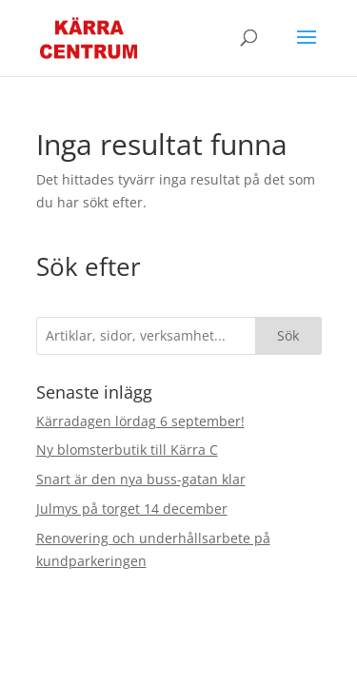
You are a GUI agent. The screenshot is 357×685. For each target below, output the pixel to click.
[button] (306, 49)
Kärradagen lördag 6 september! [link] (140, 421)
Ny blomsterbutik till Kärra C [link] (127, 449)
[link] (89, 37)
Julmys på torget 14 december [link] (132, 508)
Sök (288, 335)
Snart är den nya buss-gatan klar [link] (141, 479)
